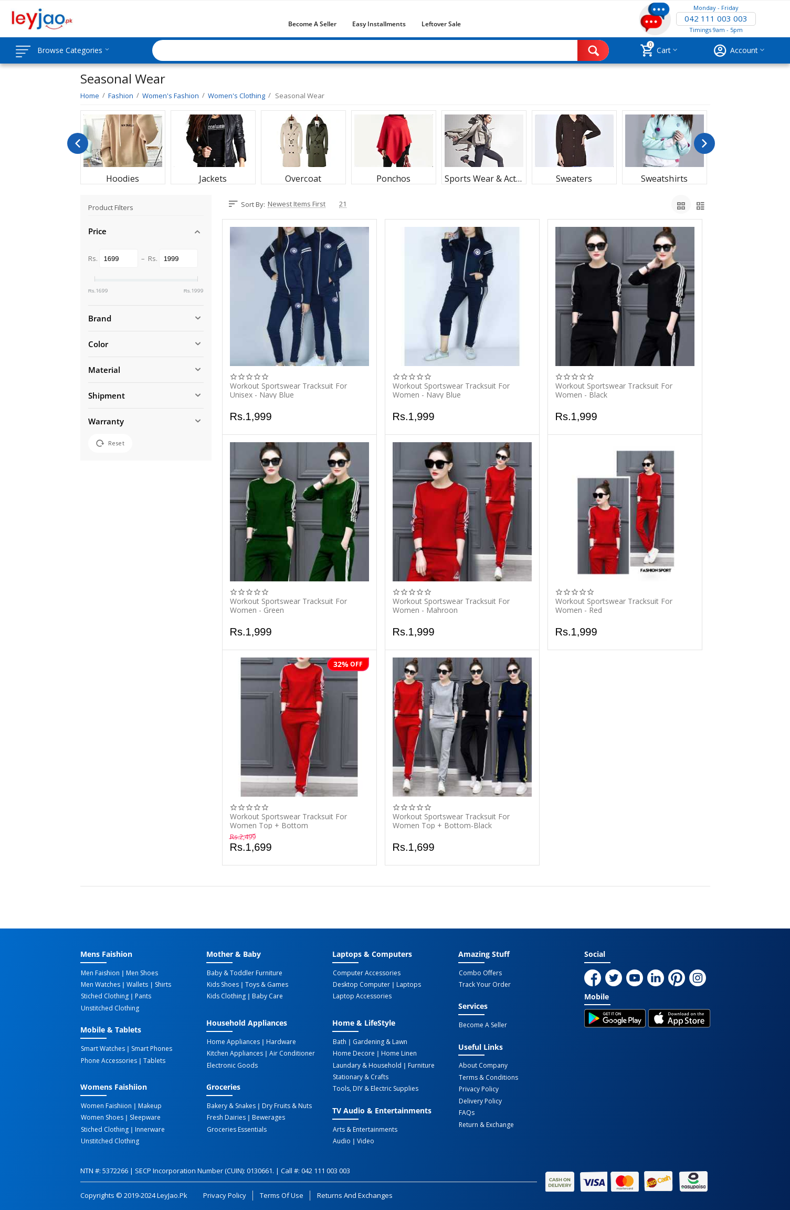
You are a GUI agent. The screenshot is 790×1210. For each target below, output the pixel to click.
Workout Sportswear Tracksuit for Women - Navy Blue (451, 390)
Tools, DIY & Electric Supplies (375, 1087)
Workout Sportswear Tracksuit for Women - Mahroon (451, 605)
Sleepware (143, 1116)
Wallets (135, 985)
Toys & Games (265, 985)
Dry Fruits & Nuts (285, 1104)
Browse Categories (72, 50)
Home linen (397, 1052)
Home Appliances (232, 1041)
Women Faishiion (105, 1104)
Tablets (153, 1059)
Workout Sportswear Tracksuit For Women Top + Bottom (288, 820)
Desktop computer (360, 985)
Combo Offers (479, 973)
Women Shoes (101, 1116)
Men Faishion (99, 973)
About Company (482, 1065)
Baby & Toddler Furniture (244, 973)
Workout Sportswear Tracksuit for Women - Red (613, 605)
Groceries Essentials (236, 1127)
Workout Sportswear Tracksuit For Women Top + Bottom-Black (451, 820)
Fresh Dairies (225, 1116)
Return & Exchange (485, 1123)
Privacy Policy (478, 1088)
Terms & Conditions (488, 1076)
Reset (110, 443)
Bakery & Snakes (230, 1104)
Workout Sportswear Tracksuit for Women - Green (288, 605)
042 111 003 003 (715, 19)
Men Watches (100, 985)
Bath (339, 1041)
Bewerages (266, 1116)
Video (364, 1139)
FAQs (466, 1111)
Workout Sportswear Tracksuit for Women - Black (613, 390)
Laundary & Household (366, 1064)
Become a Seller (312, 23)
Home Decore (353, 1052)
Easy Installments (379, 23)
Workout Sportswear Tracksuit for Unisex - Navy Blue (288, 390)
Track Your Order (484, 985)
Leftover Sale (441, 23)
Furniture (419, 1064)
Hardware (279, 1041)
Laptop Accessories (361, 996)
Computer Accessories (366, 973)
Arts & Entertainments (364, 1127)
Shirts (160, 985)
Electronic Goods (231, 1064)
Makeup (148, 1104)
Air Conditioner (290, 1052)
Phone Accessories (108, 1059)
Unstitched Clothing (109, 1008)
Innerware (148, 1127)
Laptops (407, 985)
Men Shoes (140, 973)
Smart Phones (150, 1048)
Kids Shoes (222, 985)
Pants (141, 996)
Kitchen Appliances (234, 1052)
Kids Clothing (225, 996)
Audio (341, 1139)
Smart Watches (102, 1048)
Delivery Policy (479, 1100)
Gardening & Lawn (378, 1041)
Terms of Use (281, 1193)
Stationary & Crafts (360, 1075)
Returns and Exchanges (355, 1193)
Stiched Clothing (104, 996)
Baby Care (265, 996)
